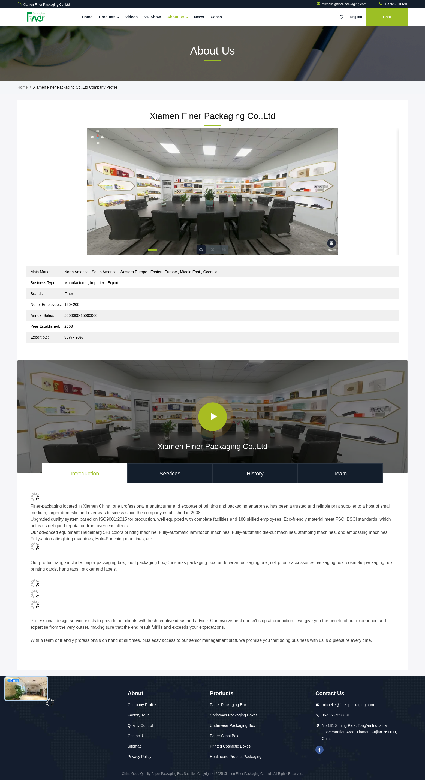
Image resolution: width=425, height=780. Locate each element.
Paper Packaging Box (228, 705)
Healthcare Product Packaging (235, 756)
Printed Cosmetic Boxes (230, 746)
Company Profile (142, 705)
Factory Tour (138, 715)
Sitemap (134, 746)
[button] (152, 250)
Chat (387, 17)
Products (109, 17)
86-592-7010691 (393, 4)
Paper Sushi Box (224, 736)
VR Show (152, 17)
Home (87, 17)
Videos (131, 17)
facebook (319, 750)
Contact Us (137, 736)
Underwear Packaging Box (232, 725)
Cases (216, 17)
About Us (177, 17)
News (199, 17)
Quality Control (140, 725)
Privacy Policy (139, 756)
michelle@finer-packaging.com (341, 4)
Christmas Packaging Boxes (234, 715)
